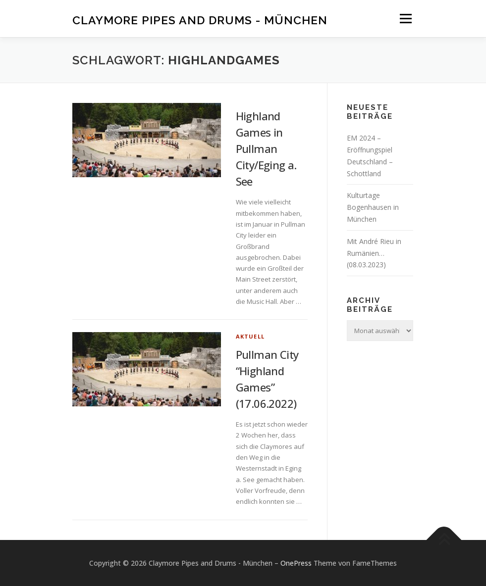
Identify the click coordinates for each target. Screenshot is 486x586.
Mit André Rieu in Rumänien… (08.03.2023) (374, 253)
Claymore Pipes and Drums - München (199, 19)
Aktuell (250, 336)
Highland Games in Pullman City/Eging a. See (266, 148)
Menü (405, 18)
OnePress (296, 563)
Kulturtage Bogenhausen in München (373, 207)
